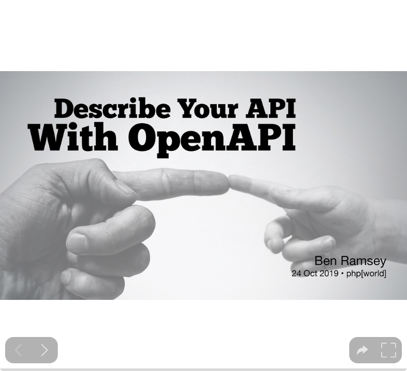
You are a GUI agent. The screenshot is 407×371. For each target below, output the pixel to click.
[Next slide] (44, 350)
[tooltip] (362, 350)
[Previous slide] (18, 350)
